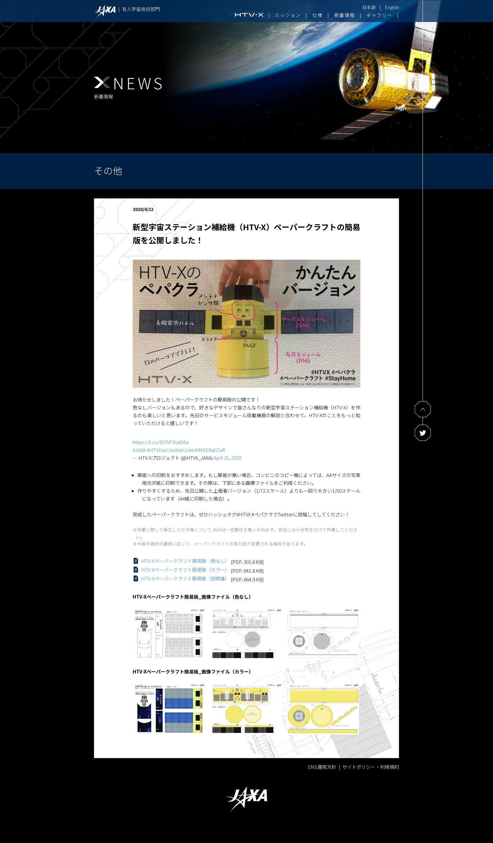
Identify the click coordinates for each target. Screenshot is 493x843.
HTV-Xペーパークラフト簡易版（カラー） (185, 569)
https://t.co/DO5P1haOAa (160, 442)
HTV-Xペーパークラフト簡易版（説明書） (185, 578)
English (392, 7)
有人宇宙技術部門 (141, 9)
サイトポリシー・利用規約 (370, 766)
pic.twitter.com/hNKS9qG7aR (193, 449)
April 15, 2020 (227, 457)
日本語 (368, 7)
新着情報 (344, 15)
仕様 (317, 15)
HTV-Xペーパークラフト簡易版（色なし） (185, 560)
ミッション (288, 15)
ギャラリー (379, 15)
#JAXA (139, 449)
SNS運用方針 (322, 766)
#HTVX (154, 449)
